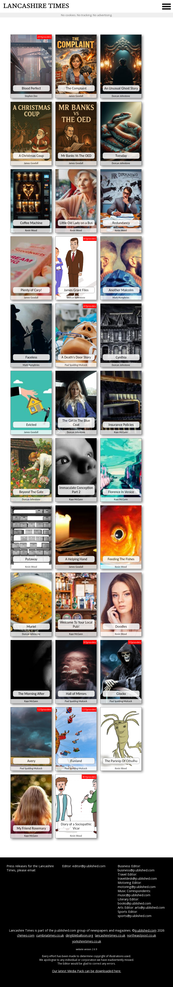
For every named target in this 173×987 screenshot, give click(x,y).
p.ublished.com (145, 930)
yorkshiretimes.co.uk (86, 941)
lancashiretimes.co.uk (110, 935)
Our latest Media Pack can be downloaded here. (86, 971)
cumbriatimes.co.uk (50, 935)
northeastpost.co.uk (141, 935)
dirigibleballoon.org (79, 935)
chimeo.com (25, 935)
